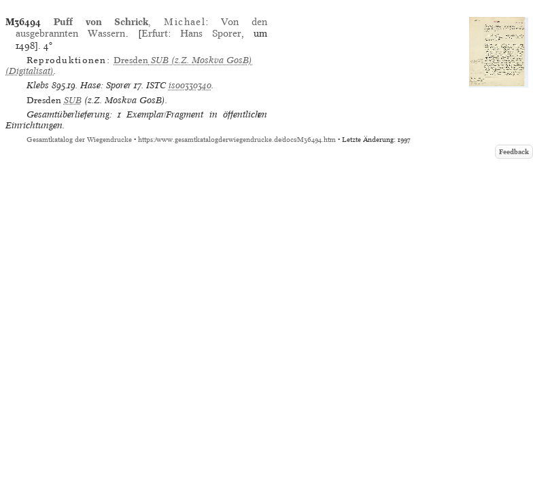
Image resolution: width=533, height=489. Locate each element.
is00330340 (190, 85)
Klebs (38, 85)
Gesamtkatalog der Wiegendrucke (79, 139)
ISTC (156, 85)
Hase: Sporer (105, 85)
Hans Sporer (210, 33)
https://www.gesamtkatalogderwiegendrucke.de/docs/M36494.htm (237, 139)
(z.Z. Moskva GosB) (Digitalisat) (128, 65)
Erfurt (154, 33)
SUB (73, 100)
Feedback (514, 152)
